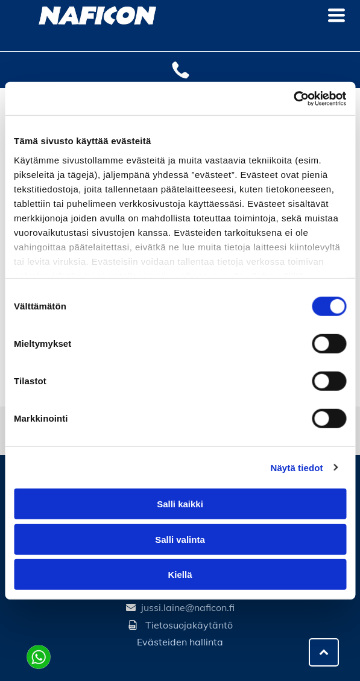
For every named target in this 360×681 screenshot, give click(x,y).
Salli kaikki (180, 504)
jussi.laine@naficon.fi (188, 607)
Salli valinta (180, 539)
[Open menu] (336, 15)
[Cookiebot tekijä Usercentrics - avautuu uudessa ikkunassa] (293, 98)
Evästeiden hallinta (180, 642)
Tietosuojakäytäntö (189, 625)
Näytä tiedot (297, 467)
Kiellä (180, 574)
